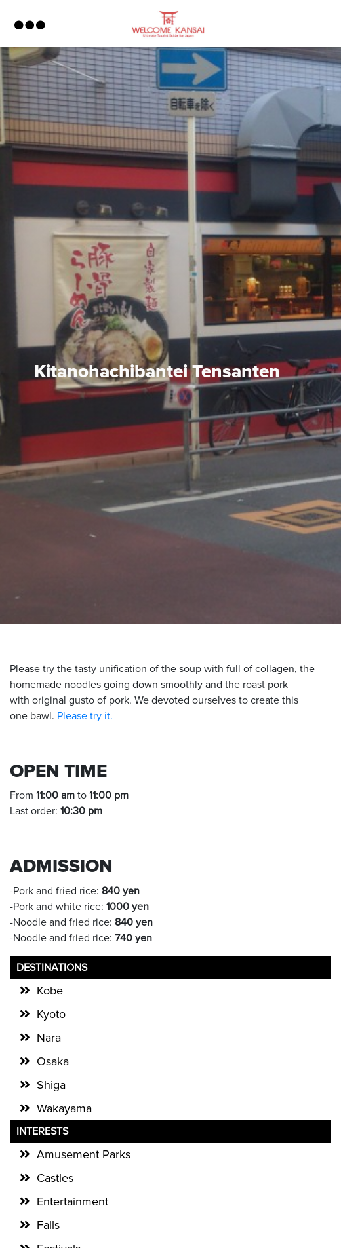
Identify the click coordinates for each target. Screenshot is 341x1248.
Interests (42, 1131)
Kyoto (51, 1014)
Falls (48, 1225)
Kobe (50, 990)
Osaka (53, 1061)
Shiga (51, 1085)
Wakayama (64, 1108)
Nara (49, 1038)
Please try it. (85, 716)
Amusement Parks (83, 1154)
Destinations (51, 967)
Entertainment (72, 1201)
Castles (55, 1178)
